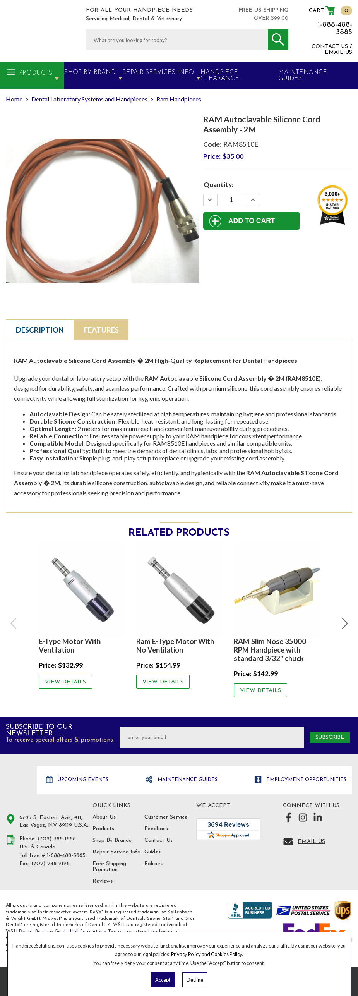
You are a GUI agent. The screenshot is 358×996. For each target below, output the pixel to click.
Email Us (311, 842)
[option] (81, 615)
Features (101, 330)
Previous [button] (14, 623)
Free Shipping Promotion (109, 866)
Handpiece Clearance (219, 75)
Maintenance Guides (187, 779)
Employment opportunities (305, 779)
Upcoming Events (82, 779)
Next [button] (344, 623)
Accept (162, 980)
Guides (152, 852)
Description (40, 330)
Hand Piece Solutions (20, 780)
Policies (153, 864)
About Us (104, 817)
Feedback (156, 829)
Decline (195, 980)
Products (35, 73)
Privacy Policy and (191, 954)
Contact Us (158, 840)
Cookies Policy (226, 954)
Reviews (102, 881)
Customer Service (166, 817)
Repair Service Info (116, 852)
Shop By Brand (90, 72)
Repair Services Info (158, 72)
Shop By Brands (111, 840)
